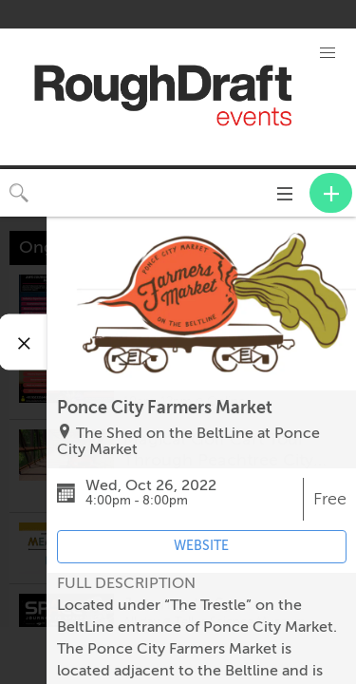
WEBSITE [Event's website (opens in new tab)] (201, 546)
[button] (327, 53)
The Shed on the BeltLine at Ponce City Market (188, 442)
